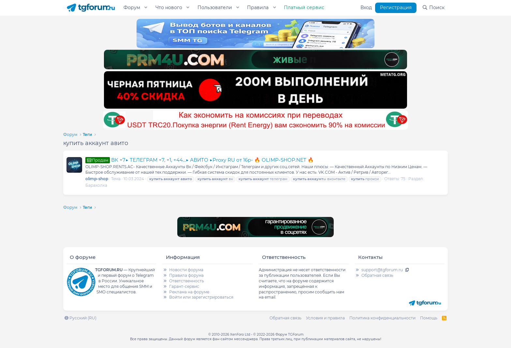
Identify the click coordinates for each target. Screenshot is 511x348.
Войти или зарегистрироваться (201, 297)
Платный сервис (304, 7)
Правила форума (186, 275)
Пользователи (214, 7)
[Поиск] (433, 8)
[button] (146, 8)
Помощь (428, 317)
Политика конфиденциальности (382, 317)
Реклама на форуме (189, 291)
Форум (132, 7)
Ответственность (186, 280)
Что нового (168, 7)
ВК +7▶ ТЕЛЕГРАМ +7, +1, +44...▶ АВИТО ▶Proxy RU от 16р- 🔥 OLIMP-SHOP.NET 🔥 (199, 160)
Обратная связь (377, 275)
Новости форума (186, 269)
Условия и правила (325, 317)
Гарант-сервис (184, 286)
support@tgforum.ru (382, 269)
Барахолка (96, 185)
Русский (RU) (80, 317)
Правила (258, 7)
